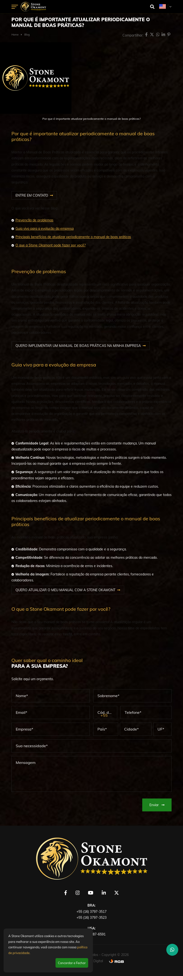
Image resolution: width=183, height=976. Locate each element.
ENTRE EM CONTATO (31, 195)
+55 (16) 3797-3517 (91, 911)
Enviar (156, 805)
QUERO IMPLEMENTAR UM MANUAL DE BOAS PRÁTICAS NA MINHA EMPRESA (78, 346)
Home (15, 34)
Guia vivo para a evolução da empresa (44, 228)
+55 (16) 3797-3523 (91, 917)
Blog (27, 34)
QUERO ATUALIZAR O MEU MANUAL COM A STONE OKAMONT (65, 590)
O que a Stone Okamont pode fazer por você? (50, 245)
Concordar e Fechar (72, 963)
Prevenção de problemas (34, 220)
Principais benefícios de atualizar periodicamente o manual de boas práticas (73, 237)
